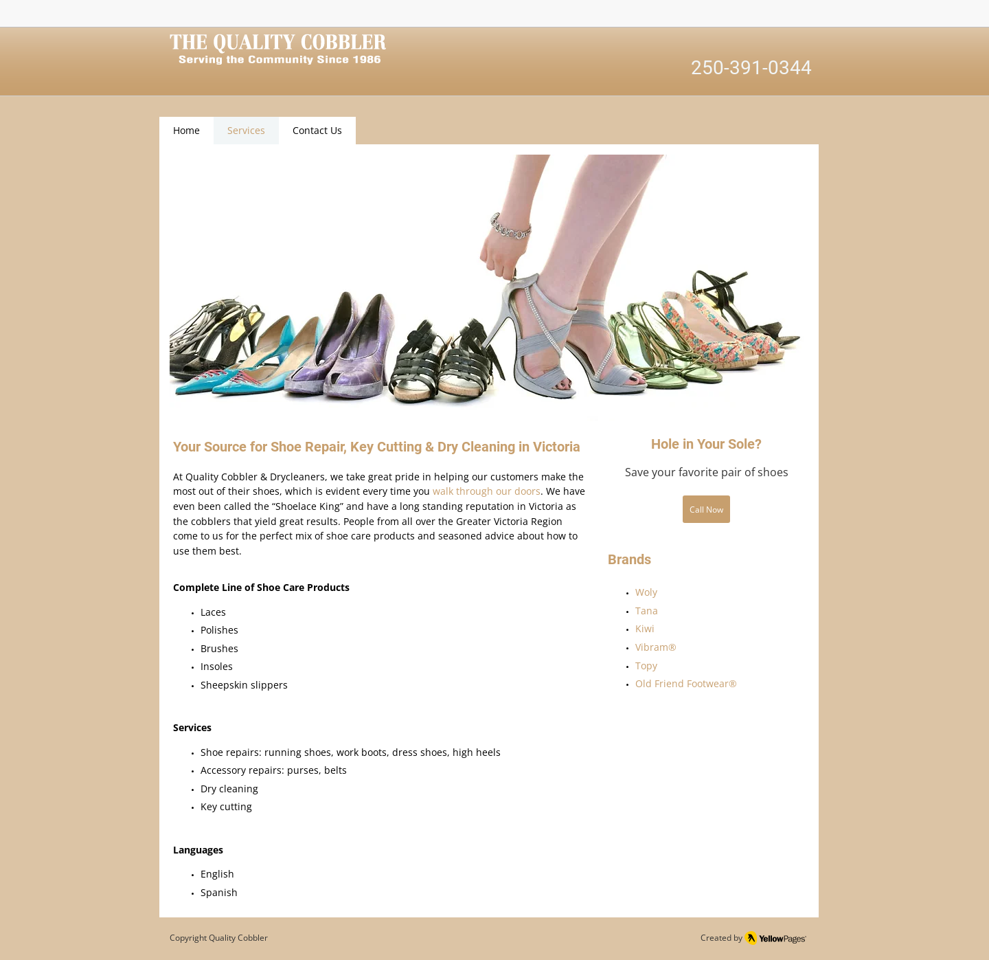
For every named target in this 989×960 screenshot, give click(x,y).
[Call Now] (706, 509)
